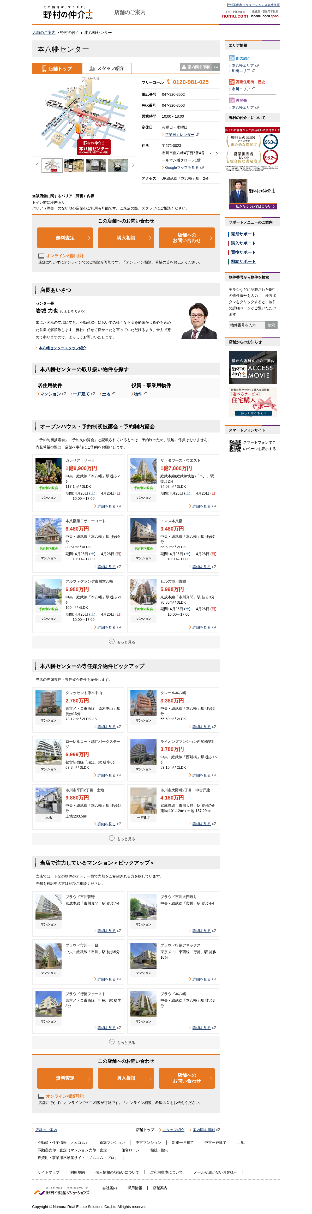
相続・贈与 (159, 1150)
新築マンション (112, 1142)
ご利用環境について (166, 1172)
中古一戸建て (215, 1142)
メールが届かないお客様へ (215, 1172)
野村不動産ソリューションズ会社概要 (253, 5)
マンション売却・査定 (88, 1150)
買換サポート (243, 252)
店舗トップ (57, 68)
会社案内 (109, 1188)
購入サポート (243, 243)
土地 (240, 1142)
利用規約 (77, 1172)
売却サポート (243, 234)
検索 (271, 325)
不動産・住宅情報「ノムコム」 (63, 1142)
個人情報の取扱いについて (117, 1172)
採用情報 (135, 1188)
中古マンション (148, 1142)
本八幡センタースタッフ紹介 (62, 348)
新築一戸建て (183, 1142)
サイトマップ (48, 1172)
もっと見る (126, 642)
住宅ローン (130, 1150)
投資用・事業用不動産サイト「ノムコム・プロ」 (78, 1158)
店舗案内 (160, 1188)
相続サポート (243, 261)
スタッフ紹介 (107, 68)
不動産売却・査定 (52, 1150)
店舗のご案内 (44, 32)
